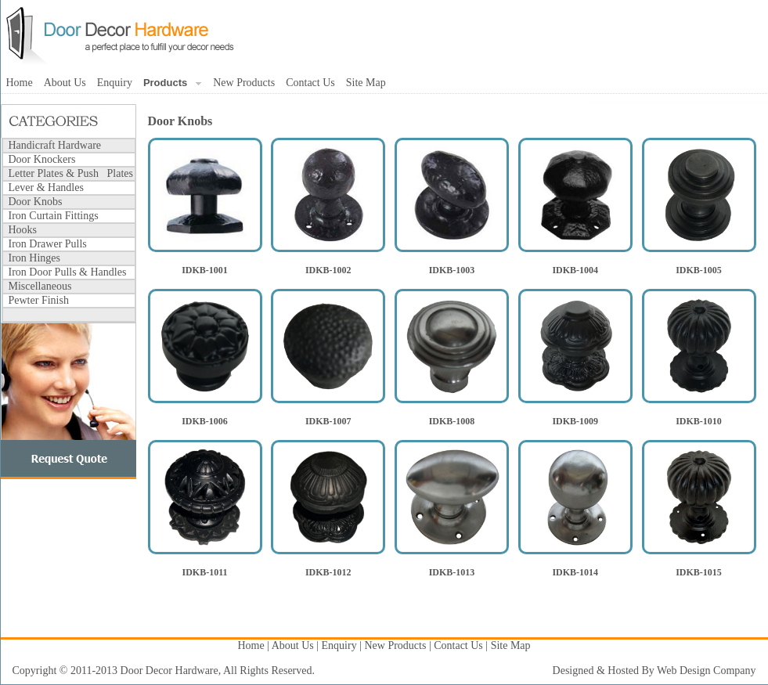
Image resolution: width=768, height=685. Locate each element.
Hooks (23, 230)
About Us (65, 82)
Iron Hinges (35, 258)
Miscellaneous (40, 286)
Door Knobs (36, 201)
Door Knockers (42, 159)
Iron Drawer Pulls (48, 244)
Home (19, 82)
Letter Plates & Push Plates (71, 173)
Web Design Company (706, 670)
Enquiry (114, 82)
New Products (244, 82)
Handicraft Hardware (55, 145)
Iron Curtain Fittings (54, 216)
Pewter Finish (39, 300)
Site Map (366, 82)
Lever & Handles (46, 187)
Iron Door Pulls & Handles (68, 272)
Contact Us (310, 82)
